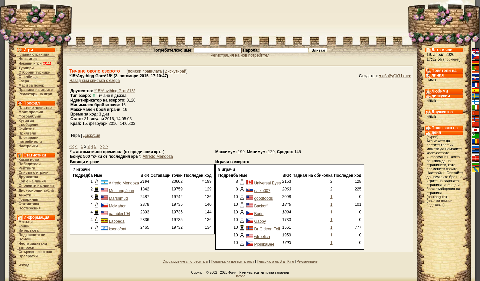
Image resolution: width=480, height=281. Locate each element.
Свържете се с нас (35, 252)
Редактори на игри (35, 94)
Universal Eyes (267, 183)
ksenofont (117, 229)
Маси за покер (32, 85)
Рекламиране (307, 261)
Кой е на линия (32, 181)
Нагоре (240, 276)
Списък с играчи (34, 172)
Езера (24, 81)
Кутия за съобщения (29, 123)
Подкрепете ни (32, 235)
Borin (258, 213)
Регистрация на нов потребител (240, 55)
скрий (432, 137)
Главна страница (34, 54)
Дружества (28, 177)
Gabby (260, 221)
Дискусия (91, 135)
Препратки (28, 256)
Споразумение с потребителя (185, 261)
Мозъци (26, 222)
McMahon (118, 206)
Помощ (25, 239)
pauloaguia (437, 197)
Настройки (28, 146)
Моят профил (31, 112)
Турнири (26, 68)
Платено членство (35, 108)
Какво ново (29, 159)
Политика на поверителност (232, 261)
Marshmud (118, 198)
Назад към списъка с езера (94, 80)
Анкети (25, 195)
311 (47, 63)
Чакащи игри (30, 63)
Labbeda (117, 221)
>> (105, 146)
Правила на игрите (36, 90)
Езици (24, 226)
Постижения (30, 208)
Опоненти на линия (36, 185)
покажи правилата (145, 71)
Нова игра (28, 59)
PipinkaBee (264, 244)
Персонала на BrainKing (275, 261)
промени (452, 59)
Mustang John (121, 190)
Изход (24, 265)
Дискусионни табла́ (36, 190)
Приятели (27, 133)
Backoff (260, 206)
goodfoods (263, 198)
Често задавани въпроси (33, 245)
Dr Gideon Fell (267, 229)
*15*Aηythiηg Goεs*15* (114, 91)
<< (71, 146)
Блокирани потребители (30, 139)
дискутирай (175, 71)
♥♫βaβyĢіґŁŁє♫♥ (395, 76)
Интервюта (29, 230)
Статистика (29, 204)
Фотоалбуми (30, 116)
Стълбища (28, 77)
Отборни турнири (35, 72)
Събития (27, 129)
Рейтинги (27, 168)
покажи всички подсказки (440, 203)
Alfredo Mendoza (158, 156)
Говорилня (28, 199)
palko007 (262, 190)
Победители (30, 164)
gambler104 (119, 213)
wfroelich (262, 236)
